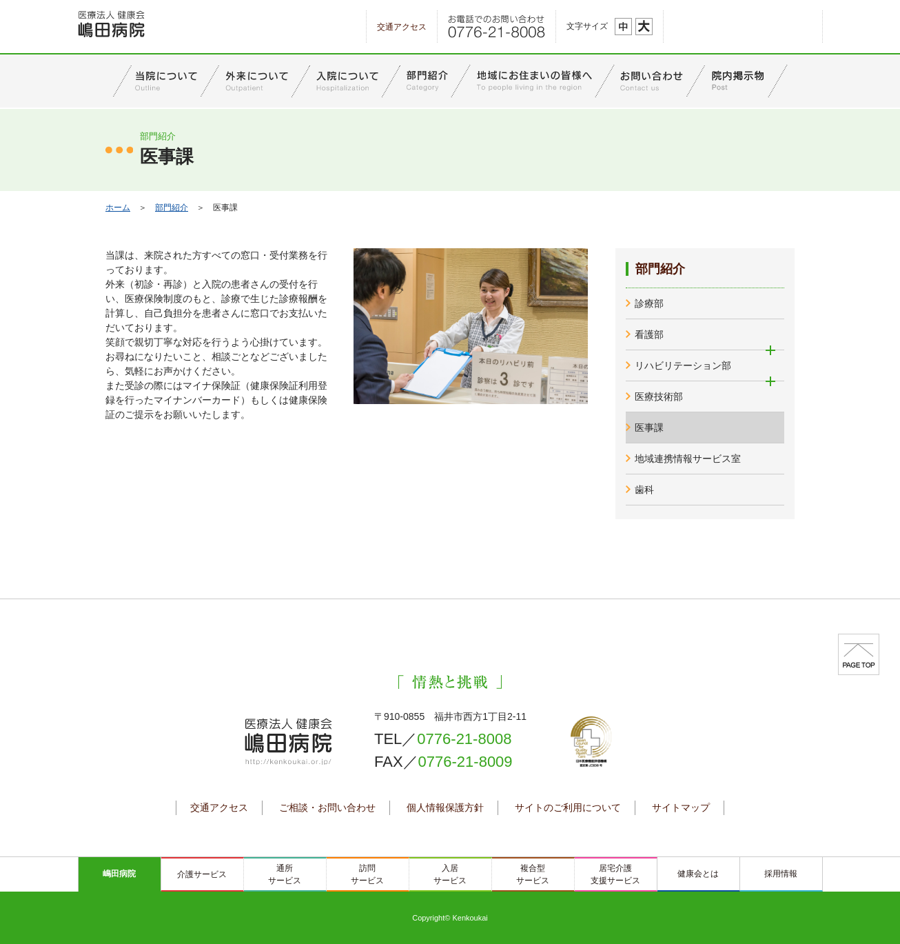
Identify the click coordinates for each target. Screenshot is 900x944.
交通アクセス (402, 27)
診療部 (649, 303)
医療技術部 (659, 396)
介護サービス (202, 874)
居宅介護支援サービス (615, 874)
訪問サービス (367, 874)
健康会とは (698, 873)
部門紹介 (171, 207)
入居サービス (450, 874)
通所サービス (284, 874)
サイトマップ (681, 807)
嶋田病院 (119, 873)
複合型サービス (532, 874)
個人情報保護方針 (445, 807)
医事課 (649, 427)
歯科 (644, 489)
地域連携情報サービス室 (688, 458)
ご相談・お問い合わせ (327, 807)
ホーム (117, 207)
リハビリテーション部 (683, 365)
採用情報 (780, 873)
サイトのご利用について (568, 807)
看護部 (649, 334)
